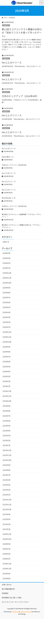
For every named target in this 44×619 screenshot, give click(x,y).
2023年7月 (6, 416)
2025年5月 (6, 307)
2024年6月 (6, 361)
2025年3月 (6, 317)
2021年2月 (6, 529)
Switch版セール (7, 157)
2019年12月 (7, 563)
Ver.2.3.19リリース (9, 148)
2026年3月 (6, 258)
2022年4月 (6, 480)
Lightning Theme (25, 612)
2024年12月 (7, 332)
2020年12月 (7, 534)
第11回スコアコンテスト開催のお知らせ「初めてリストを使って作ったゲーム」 (22, 32)
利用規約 (5, 593)
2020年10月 (7, 539)
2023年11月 (7, 396)
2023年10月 (7, 401)
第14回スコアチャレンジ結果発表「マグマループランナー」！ (21, 215)
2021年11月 (7, 504)
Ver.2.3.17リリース (9, 181)
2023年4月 (6, 430)
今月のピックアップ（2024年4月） (20, 96)
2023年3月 (6, 435)
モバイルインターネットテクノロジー (16, 602)
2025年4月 (6, 312)
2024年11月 (7, 337)
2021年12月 (7, 499)
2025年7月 (6, 297)
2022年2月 (6, 490)
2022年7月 (6, 475)
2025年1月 (6, 327)
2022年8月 (6, 470)
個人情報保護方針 (8, 589)
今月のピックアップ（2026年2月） (15, 206)
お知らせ (6, 25)
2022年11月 (7, 455)
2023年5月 (6, 426)
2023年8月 (6, 411)
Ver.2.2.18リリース (12, 79)
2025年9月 (6, 287)
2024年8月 (6, 352)
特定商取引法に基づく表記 (11, 597)
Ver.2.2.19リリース (12, 62)
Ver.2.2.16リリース (12, 132)
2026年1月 (6, 268)
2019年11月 (7, 568)
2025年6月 (6, 302)
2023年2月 (6, 440)
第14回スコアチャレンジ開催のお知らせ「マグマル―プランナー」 (21, 226)
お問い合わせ (7, 584)
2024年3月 (6, 376)
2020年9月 (6, 544)
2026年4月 (6, 253)
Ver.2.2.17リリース (12, 115)
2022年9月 (6, 465)
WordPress (15, 612)
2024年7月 (6, 356)
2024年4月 (6, 371)
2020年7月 (6, 549)
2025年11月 (7, 278)
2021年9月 (6, 514)
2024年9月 (6, 347)
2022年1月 (6, 494)
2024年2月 (6, 381)
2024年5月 (6, 366)
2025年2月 (6, 322)
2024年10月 (7, 342)
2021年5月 (6, 519)
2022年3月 (6, 485)
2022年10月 (7, 460)
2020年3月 (6, 554)
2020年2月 (6, 559)
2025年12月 (7, 273)
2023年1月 (6, 445)
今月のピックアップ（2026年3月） (15, 165)
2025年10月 (7, 283)
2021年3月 (6, 524)
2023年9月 (6, 406)
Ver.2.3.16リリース (9, 189)
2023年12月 (7, 391)
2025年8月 (6, 292)
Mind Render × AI (8, 198)
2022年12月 (7, 450)
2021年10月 (7, 509)
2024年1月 (6, 386)
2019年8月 (6, 578)
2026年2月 (6, 263)
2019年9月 (6, 573)
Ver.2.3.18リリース (9, 173)
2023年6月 (6, 421)
